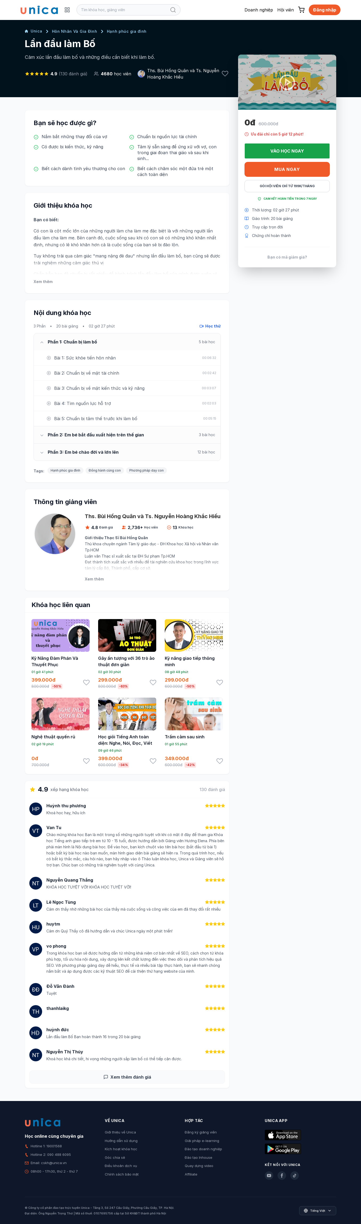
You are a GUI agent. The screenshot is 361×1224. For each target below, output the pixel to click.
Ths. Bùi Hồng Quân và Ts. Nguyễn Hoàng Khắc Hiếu (183, 74)
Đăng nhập (324, 10)
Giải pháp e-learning (202, 1141)
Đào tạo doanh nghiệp (203, 1149)
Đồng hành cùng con (105, 470)
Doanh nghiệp (258, 10)
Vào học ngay (287, 151)
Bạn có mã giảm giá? (287, 257)
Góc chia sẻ (115, 1157)
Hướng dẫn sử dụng (121, 1141)
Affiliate (191, 1174)
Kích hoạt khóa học (121, 1149)
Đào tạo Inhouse (198, 1157)
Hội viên (285, 10)
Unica (33, 31)
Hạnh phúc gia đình (127, 31)
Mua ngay (287, 169)
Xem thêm (43, 281)
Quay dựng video (199, 1166)
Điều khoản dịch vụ (121, 1166)
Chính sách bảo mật (122, 1174)
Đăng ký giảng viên (201, 1132)
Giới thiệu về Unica (120, 1132)
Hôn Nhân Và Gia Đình (74, 31)
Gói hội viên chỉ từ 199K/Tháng (287, 186)
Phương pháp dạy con (146, 470)
